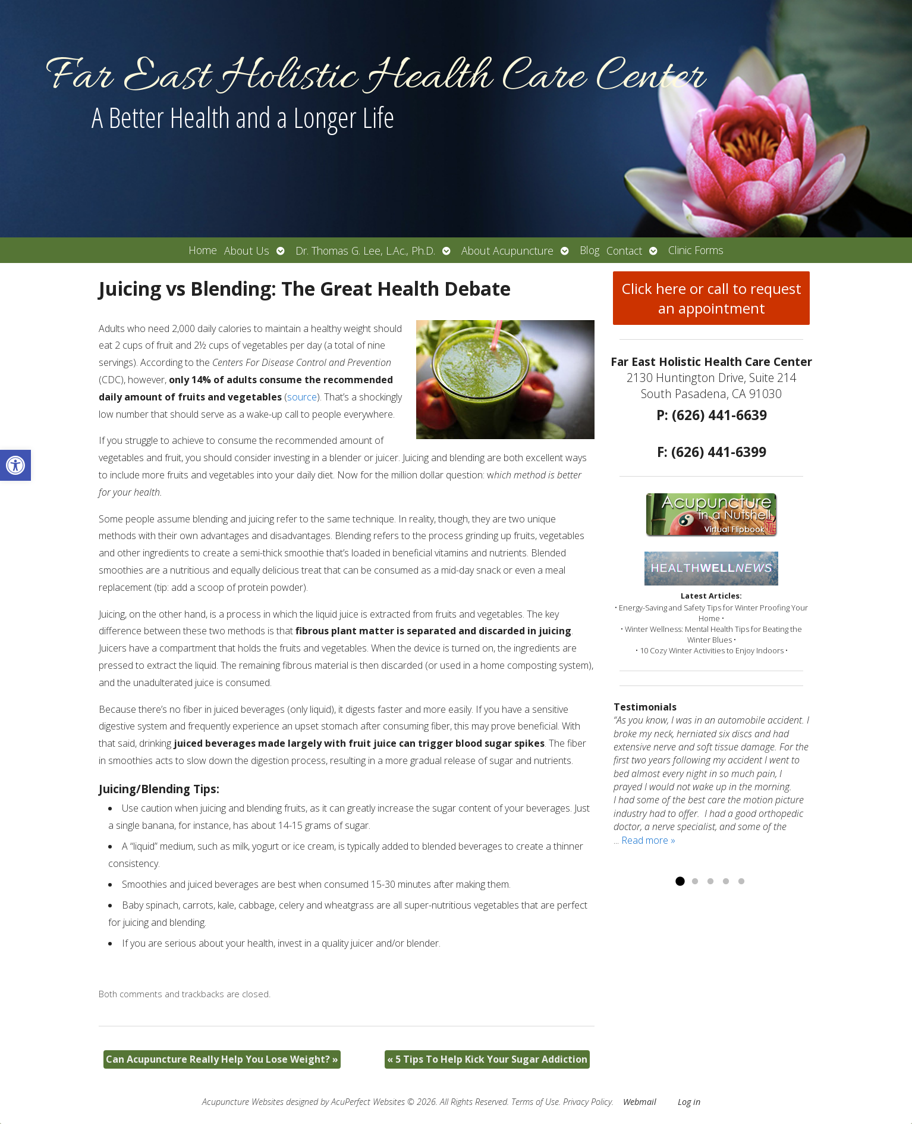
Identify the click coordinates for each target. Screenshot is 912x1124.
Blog (589, 250)
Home (202, 250)
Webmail (639, 1101)
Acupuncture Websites (243, 1101)
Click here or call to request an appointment (711, 298)
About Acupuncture (507, 250)
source (302, 396)
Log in (689, 1101)
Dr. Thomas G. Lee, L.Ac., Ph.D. (365, 250)
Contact (624, 250)
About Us (246, 250)
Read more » (648, 840)
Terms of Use (535, 1101)
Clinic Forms (696, 250)
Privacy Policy (587, 1101)
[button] (15, 465)
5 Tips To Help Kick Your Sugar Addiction (487, 1059)
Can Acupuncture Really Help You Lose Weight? (222, 1059)
